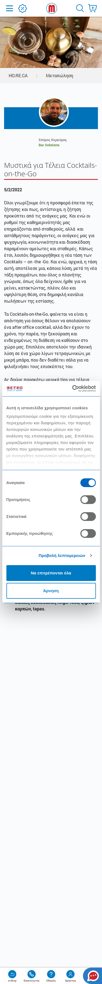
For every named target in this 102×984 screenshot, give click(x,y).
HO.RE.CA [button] (18, 75)
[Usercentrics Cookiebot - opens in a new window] (73, 388)
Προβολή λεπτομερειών (62, 555)
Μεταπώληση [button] (59, 75)
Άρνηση (51, 590)
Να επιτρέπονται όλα (51, 573)
